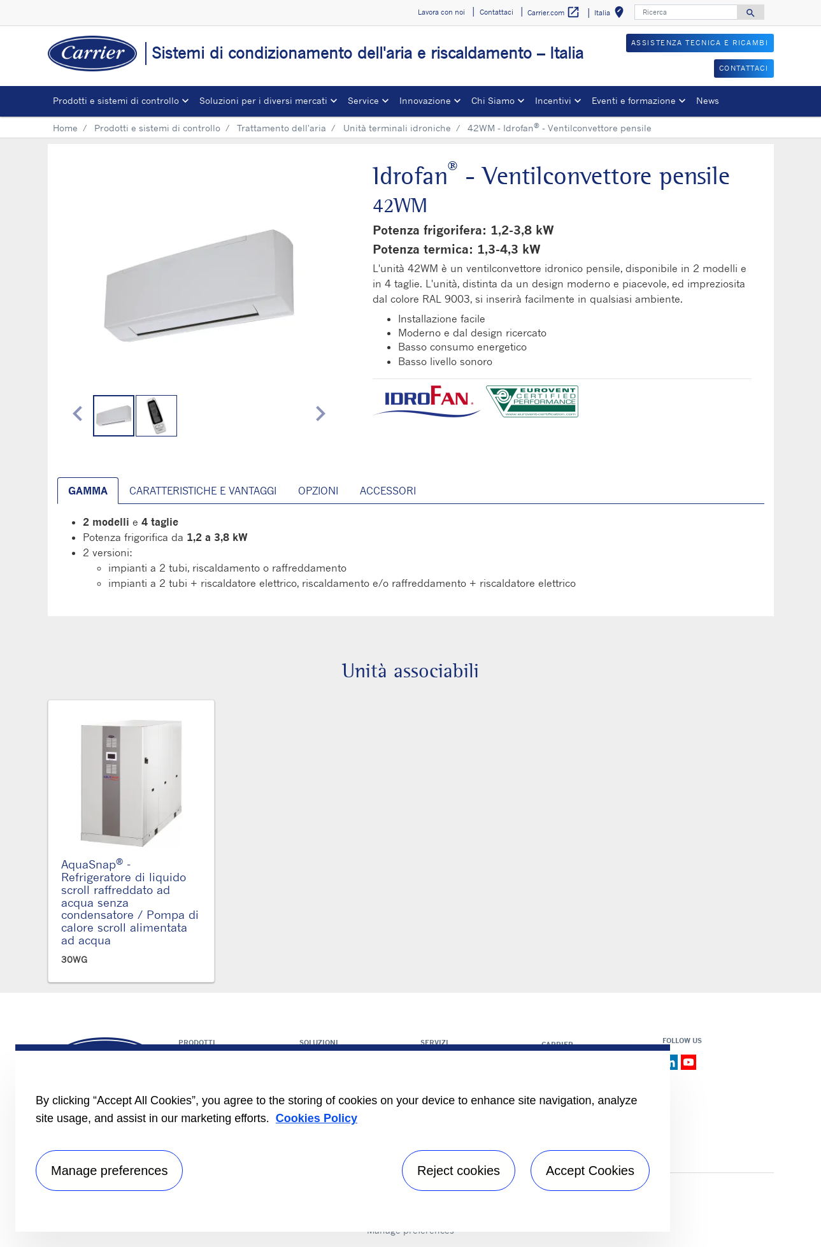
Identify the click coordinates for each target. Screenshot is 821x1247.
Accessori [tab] (388, 490)
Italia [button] (611, 14)
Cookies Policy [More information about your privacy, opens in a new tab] (316, 1118)
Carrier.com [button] (553, 12)
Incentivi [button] (553, 100)
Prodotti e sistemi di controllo (157, 127)
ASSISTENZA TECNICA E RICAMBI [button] (700, 42)
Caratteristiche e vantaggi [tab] (202, 490)
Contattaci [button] (496, 12)
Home (65, 127)
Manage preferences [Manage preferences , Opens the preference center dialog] (109, 1171)
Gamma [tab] (88, 490)
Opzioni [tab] (318, 490)
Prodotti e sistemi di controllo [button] (116, 100)
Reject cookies (458, 1171)
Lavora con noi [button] (441, 12)
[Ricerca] (686, 12)
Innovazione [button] (425, 100)
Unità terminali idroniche (397, 127)
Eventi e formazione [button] (634, 100)
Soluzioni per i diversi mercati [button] (263, 100)
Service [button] (363, 100)
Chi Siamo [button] (493, 100)
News (707, 100)
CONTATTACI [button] (744, 68)
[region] (342, 1138)
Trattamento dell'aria (281, 127)
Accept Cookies (590, 1171)
